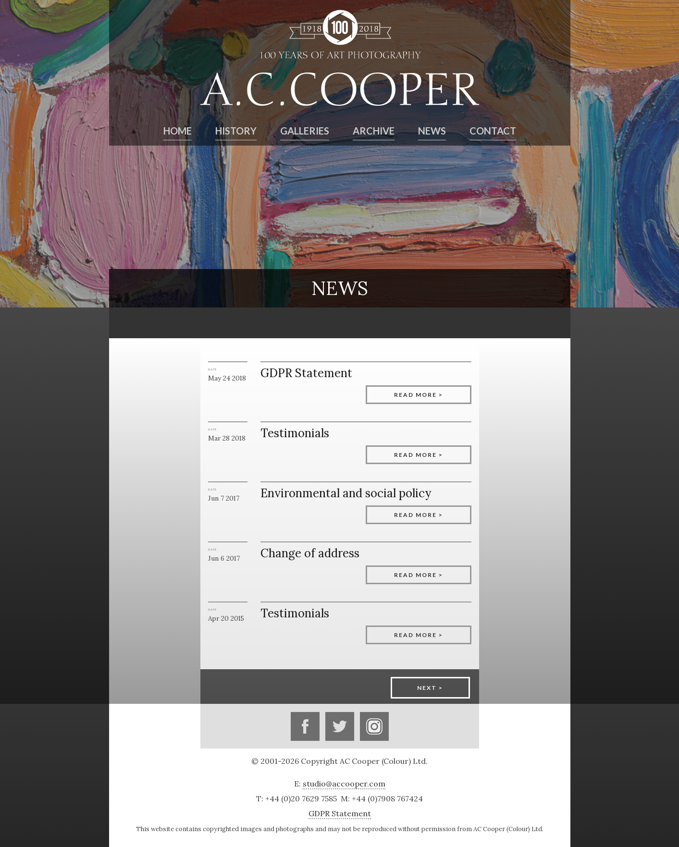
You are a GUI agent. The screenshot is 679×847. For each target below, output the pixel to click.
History (236, 130)
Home (177, 130)
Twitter (339, 726)
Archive (374, 130)
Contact (492, 130)
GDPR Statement (340, 813)
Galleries (304, 130)
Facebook (305, 726)
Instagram (374, 726)
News (432, 130)
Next (427, 687)
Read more (415, 394)
